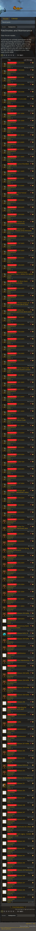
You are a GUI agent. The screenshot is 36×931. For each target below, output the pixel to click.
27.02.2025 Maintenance (15, 354)
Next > (21, 55)
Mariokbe (9, 761)
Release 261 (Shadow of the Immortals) (16, 222)
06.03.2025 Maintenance (15, 347)
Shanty (9, 622)
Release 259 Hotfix (23, 613)
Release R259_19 (22, 633)
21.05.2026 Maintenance (15, 71)
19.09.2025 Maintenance (15, 208)
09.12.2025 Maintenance (15, 143)
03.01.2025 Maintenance (15, 390)
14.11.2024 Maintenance (15, 426)
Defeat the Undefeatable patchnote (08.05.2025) (19, 311)
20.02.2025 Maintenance (15, 361)
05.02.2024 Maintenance (15, 578)
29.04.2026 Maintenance (15, 78)
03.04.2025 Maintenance (15, 325)
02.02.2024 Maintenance (15, 585)
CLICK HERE (9, 52)
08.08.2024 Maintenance (15, 477)
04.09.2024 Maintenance (15, 455)
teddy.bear (10, 815)
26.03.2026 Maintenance (15, 85)
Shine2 (9, 634)
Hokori (9, 66)
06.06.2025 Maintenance (15, 289)
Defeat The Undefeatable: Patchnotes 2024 (17, 527)
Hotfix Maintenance (14, 723)
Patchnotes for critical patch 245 (19, 827)
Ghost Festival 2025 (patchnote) (16, 194)
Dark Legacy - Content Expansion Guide (19, 835)
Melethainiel (10, 522)
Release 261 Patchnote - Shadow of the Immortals (19, 230)
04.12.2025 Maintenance (15, 150)
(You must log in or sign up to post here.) (25, 909)
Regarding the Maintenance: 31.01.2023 (16, 708)
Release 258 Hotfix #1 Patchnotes (18, 695)
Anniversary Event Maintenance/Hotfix (18, 627)
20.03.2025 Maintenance (15, 340)
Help (34, 923)
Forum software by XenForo (7, 927)
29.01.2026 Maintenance (15, 114)
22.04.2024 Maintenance (15, 535)
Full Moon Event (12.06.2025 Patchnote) (17, 282)
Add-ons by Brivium (6, 929)
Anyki (8, 779)
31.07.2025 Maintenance (15, 237)
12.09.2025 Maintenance (15, 215)
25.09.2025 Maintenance (15, 201)
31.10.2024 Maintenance (15, 433)
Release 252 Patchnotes (25, 778)
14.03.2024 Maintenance (15, 556)
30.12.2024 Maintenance (15, 397)
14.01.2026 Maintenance (15, 128)
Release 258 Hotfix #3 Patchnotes (18, 681)
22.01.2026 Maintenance (15, 121)
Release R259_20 (22, 765)
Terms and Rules (24, 926)
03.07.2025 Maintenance (15, 251)
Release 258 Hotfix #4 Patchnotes (18, 674)
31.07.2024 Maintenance (15, 484)
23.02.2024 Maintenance (15, 571)
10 (18, 55)
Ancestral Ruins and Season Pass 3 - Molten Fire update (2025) (20, 274)
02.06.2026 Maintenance (15, 63)
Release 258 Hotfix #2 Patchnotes (18, 688)
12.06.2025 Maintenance (15, 266)
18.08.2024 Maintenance (15, 470)
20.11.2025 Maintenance (15, 157)
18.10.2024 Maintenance (15, 441)
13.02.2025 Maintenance (15, 376)
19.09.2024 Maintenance (15, 448)
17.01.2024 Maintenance (15, 600)
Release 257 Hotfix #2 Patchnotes (18, 744)
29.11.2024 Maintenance (15, 412)
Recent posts (6, 22)
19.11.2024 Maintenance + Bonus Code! (16, 419)
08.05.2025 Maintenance (15, 296)
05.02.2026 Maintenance (15, 107)
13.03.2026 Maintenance (15, 92)
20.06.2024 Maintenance (15, 498)
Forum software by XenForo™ (22, 927)
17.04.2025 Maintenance (15, 318)
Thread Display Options (18, 907)
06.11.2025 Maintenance (15, 172)
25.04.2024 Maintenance (15, 520)
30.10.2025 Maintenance (15, 179)
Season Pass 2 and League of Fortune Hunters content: (19, 369)
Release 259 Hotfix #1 (18, 639)
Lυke (8, 786)
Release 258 (21, 702)
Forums (5, 19)
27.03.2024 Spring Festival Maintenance (18, 549)
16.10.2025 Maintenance (15, 186)
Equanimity (10, 844)
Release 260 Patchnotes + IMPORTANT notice (17, 491)
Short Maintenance (23, 660)
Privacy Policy (32, 926)
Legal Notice (29, 923)
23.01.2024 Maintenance (15, 592)
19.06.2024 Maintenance (15, 506)
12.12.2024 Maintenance (15, 405)
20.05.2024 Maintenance (15, 513)
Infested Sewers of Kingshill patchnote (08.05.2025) (18, 304)
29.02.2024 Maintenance (15, 563)
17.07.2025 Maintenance (15, 244)
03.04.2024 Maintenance (15, 542)
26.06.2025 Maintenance (15, 258)
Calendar (14, 19)
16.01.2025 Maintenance (15, 383)
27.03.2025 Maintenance (15, 332)
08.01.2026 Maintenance (15, 136)
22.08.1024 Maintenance (15, 462)
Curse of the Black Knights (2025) (18, 165)
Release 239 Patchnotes (25, 870)
